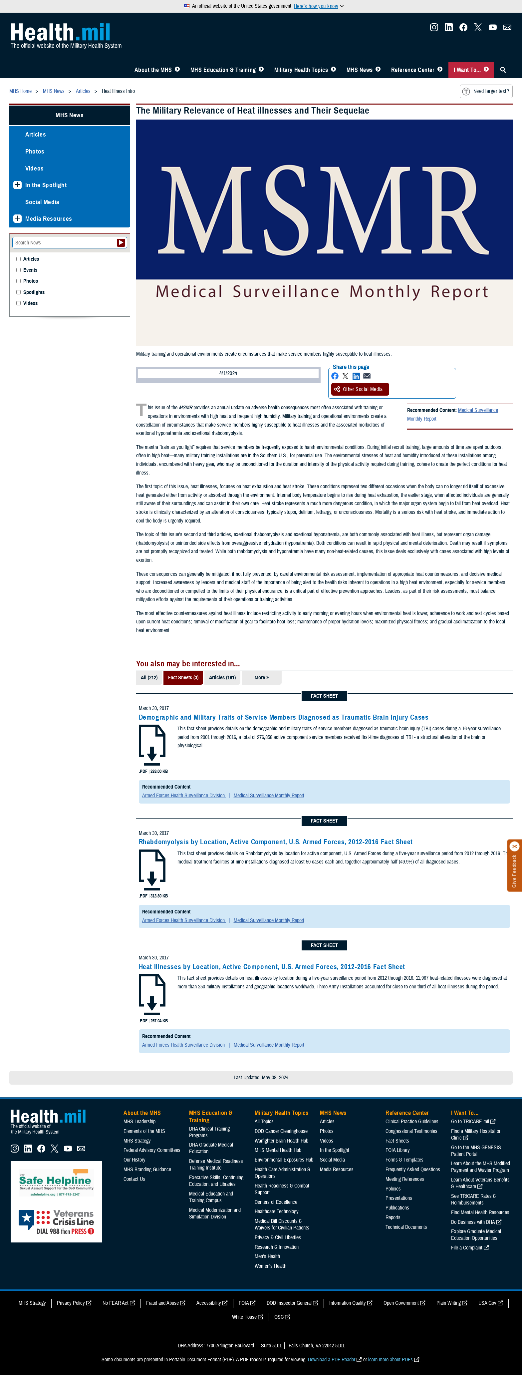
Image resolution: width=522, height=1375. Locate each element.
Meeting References (405, 1179)
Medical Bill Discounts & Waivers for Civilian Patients (282, 1224)
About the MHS (153, 70)
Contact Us (134, 1179)
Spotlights (34, 292)
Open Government (401, 1303)
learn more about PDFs (390, 1359)
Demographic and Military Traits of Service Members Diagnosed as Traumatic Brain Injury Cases (284, 717)
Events (30, 270)
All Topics (264, 1121)
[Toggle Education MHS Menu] (261, 70)
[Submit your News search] (121, 243)
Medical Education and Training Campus (211, 1197)
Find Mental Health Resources (480, 1212)
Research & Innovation (277, 1247)
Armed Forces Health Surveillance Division (184, 795)
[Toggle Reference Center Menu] (439, 70)
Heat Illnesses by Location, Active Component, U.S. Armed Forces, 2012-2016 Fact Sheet (272, 966)
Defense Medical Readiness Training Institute (216, 1164)
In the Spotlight (46, 185)
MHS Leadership (139, 1121)
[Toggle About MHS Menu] (177, 70)
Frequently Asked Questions (413, 1169)
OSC (279, 1317)
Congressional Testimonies (411, 1131)
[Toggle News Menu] (378, 70)
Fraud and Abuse (162, 1303)
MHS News (360, 70)
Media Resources (48, 218)
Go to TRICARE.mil (470, 1121)
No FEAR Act (116, 1303)
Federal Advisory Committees (152, 1150)
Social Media (42, 202)
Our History (134, 1160)
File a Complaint (466, 1247)
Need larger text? (485, 92)
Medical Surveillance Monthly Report (269, 795)
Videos (34, 168)
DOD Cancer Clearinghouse (281, 1131)
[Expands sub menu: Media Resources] (17, 218)
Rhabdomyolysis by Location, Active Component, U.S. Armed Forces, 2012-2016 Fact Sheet (276, 842)
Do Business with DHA (473, 1222)
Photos (35, 151)
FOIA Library (398, 1150)
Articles (35, 134)
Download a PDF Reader (331, 1359)
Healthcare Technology (277, 1211)
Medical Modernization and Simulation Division (215, 1213)
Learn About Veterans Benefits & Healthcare (480, 1183)
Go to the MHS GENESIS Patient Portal (476, 1151)
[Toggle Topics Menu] (333, 70)
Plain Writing (448, 1303)
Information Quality (347, 1303)
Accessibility (208, 1303)
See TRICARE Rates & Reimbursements (473, 1199)
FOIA (244, 1303)
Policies (393, 1189)
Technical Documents (406, 1227)
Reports (393, 1217)
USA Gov (487, 1303)
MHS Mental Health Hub (278, 1150)
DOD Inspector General (289, 1303)
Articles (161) (222, 677)
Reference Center (413, 70)
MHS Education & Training (223, 70)
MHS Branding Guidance (147, 1169)
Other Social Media (358, 389)
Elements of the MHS (144, 1131)
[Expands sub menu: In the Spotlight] (17, 185)
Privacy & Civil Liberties (278, 1237)
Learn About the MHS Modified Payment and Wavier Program (480, 1167)
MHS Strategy (137, 1141)
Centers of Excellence (276, 1202)
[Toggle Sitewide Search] (503, 70)
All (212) (149, 677)
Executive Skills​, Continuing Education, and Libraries (216, 1181)
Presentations (399, 1198)
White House (244, 1317)
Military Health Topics (301, 70)
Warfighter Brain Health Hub (281, 1141)
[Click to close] (515, 847)
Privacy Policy (71, 1303)
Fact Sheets (397, 1141)
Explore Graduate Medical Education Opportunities (476, 1234)
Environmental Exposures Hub (284, 1160)
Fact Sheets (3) (183, 677)
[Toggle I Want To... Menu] (486, 70)
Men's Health (267, 1256)
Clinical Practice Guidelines (412, 1121)
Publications (397, 1207)
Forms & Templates (404, 1160)
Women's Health (270, 1266)
